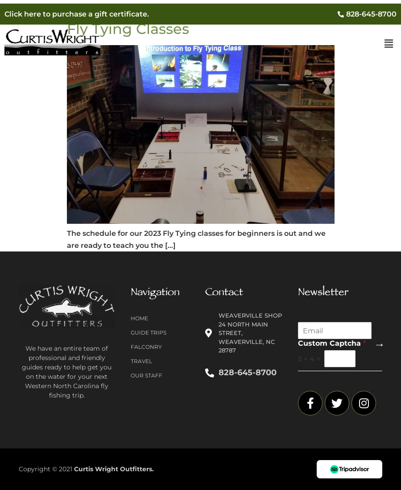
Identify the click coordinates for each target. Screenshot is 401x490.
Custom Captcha (332, 343)
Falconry (146, 346)
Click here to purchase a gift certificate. (76, 14)
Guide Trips (148, 332)
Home (139, 318)
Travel (141, 361)
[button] (389, 44)
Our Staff (146, 375)
